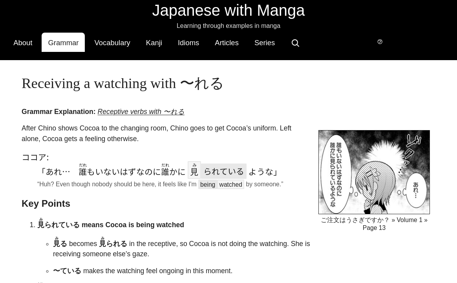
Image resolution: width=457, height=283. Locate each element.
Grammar (116, 41)
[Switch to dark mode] (389, 40)
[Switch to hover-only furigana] (370, 40)
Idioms (241, 41)
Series (317, 41)
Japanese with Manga (228, 10)
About (75, 41)
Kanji (207, 41)
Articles (280, 41)
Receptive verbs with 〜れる (140, 100)
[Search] (348, 40)
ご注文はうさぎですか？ (355, 208)
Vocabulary (165, 41)
